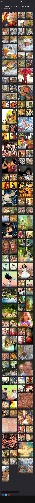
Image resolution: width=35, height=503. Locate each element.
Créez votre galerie (30, 1)
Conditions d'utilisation (21, 499)
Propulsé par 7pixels (13, 499)
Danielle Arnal (6, 1)
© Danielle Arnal (4, 26)
